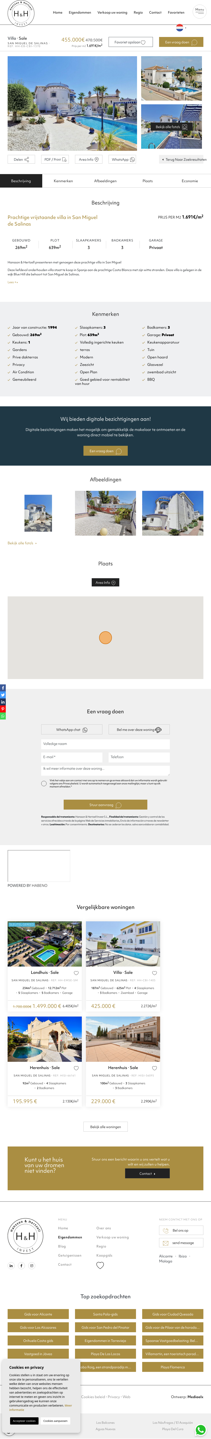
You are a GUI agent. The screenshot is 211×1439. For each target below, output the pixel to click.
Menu (199, 10)
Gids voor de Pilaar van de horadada (173, 1328)
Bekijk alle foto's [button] (22, 543)
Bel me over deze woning (139, 730)
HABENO (39, 886)
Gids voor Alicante (38, 1314)
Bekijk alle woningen (105, 1127)
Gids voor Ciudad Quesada (172, 1314)
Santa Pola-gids (105, 1314)
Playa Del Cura (172, 1429)
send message (178, 1243)
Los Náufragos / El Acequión (173, 1423)
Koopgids (104, 1255)
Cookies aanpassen (55, 1421)
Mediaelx (195, 1397)
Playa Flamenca (173, 1367)
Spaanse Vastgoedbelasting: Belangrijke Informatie (174, 1341)
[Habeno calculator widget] (39, 866)
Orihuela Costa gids (38, 1341)
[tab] (21, 181)
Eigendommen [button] (80, 12)
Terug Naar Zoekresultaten (182, 160)
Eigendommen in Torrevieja (105, 1341)
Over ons (103, 1228)
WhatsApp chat (71, 730)
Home (57, 12)
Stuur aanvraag (105, 806)
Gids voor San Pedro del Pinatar (105, 1328)
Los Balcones (105, 1423)
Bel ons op (175, 1231)
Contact (155, 12)
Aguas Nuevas (105, 1429)
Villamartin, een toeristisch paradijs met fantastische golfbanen (174, 1354)
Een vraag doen (106, 452)
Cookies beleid (93, 1397)
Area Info (88, 160)
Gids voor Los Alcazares (38, 1328)
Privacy (114, 1397)
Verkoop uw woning (112, 12)
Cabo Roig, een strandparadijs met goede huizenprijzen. (107, 1367)
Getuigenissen (70, 1255)
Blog (62, 1246)
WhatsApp (123, 160)
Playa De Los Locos (105, 1354)
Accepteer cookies (24, 1421)
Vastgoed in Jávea (38, 1354)
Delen (21, 160)
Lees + (13, 283)
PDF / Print (56, 160)
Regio (138, 12)
